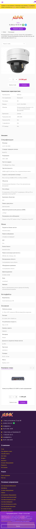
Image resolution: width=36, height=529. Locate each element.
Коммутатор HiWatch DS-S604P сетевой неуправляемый (16, 388)
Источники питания (6, 508)
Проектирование (5, 475)
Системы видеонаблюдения (8, 486)
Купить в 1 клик (12, 85)
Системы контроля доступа (8, 499)
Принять (18, 526)
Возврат (3, 458)
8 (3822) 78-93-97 (15, 25)
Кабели (3, 492)
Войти (4, 32)
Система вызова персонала (8, 506)
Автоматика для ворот (7, 511)
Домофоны (4, 488)
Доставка (3, 456)
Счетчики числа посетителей (8, 497)
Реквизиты (4, 465)
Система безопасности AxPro (8, 504)
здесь (14, 7)
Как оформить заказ (6, 451)
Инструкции (4, 467)
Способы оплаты (5, 453)
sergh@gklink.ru (7, 437)
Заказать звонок (18, 29)
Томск (18, 22)
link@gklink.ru (7, 426)
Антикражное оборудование (8, 495)
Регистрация (11, 32)
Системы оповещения (6, 502)
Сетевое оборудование (7, 490)
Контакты (3, 460)
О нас (2, 449)
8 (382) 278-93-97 (30, 7)
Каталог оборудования (7, 463)
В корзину (24, 85)
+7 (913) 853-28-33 (8, 434)
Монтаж (3, 478)
